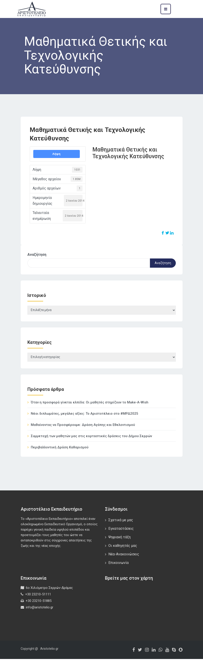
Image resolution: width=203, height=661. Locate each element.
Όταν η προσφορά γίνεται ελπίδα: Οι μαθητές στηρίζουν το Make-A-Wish (89, 404)
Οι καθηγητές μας (122, 547)
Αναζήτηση (36, 254)
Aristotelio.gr (49, 650)
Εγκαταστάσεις (121, 530)
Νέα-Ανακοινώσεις (123, 556)
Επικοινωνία (118, 565)
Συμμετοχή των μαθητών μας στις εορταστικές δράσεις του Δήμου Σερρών (91, 438)
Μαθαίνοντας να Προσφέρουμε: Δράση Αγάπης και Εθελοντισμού (83, 427)
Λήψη (56, 154)
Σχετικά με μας (120, 522)
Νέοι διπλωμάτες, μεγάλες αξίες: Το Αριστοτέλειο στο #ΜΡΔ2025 (84, 416)
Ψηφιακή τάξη (119, 539)
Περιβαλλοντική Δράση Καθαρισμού (59, 449)
